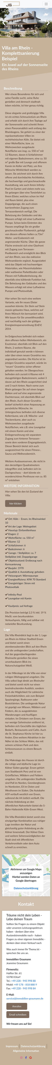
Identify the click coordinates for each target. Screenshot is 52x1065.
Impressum (12, 1046)
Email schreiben (17, 1014)
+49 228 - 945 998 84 (23, 988)
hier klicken (15, 503)
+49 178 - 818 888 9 (25, 984)
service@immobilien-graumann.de (24, 998)
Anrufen (16, 1006)
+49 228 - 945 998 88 (23, 980)
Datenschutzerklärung (26, 888)
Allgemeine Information (26, 1050)
